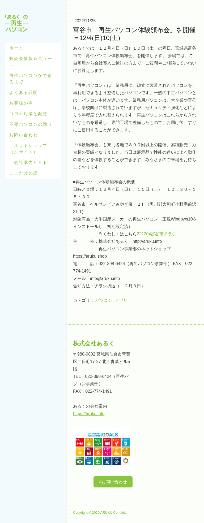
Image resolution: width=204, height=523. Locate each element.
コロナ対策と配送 (28, 113)
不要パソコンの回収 (30, 124)
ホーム (16, 47)
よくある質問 (23, 92)
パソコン (103, 300)
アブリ (121, 300)
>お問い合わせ (113, 481)
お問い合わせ (23, 134)
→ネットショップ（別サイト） (28, 148)
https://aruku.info (88, 413)
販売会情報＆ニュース (30, 61)
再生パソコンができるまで (30, 78)
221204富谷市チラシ (156, 234)
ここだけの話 (23, 173)
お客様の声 (21, 103)
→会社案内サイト (28, 162)
